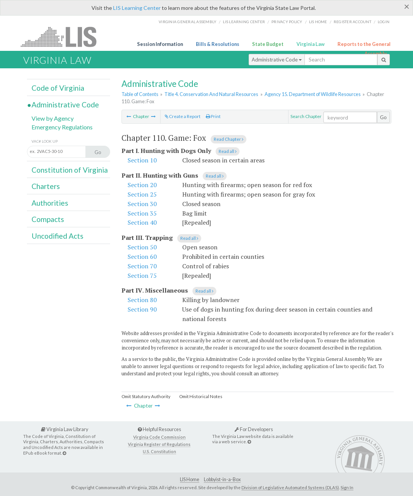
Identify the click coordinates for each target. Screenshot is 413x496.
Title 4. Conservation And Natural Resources (211, 94)
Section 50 (142, 247)
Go (383, 117)
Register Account (352, 21)
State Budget (268, 44)
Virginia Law (310, 44)
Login (383, 21)
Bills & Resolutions (217, 44)
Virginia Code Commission (159, 437)
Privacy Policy (287, 21)
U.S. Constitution (159, 451)
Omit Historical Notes (200, 396)
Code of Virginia (58, 87)
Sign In (346, 487)
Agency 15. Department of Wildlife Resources (313, 94)
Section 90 (142, 309)
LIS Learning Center (137, 8)
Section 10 (142, 160)
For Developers (254, 429)
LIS (62, 36)
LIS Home (189, 479)
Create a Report (182, 116)
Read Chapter (228, 139)
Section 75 (142, 275)
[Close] (407, 6)
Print (213, 116)
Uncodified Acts (58, 235)
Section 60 (142, 256)
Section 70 (142, 266)
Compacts (48, 219)
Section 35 (142, 213)
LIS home (318, 21)
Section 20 (142, 185)
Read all (227, 151)
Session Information (160, 44)
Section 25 (142, 194)
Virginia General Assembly (187, 21)
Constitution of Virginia (70, 169)
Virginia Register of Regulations (159, 444)
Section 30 (142, 204)
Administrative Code (277, 60)
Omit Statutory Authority (145, 396)
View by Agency (53, 118)
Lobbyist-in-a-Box (222, 479)
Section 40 (142, 222)
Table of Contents (139, 94)
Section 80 (142, 300)
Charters (46, 186)
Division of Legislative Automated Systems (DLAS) (290, 487)
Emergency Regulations (62, 127)
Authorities (50, 202)
